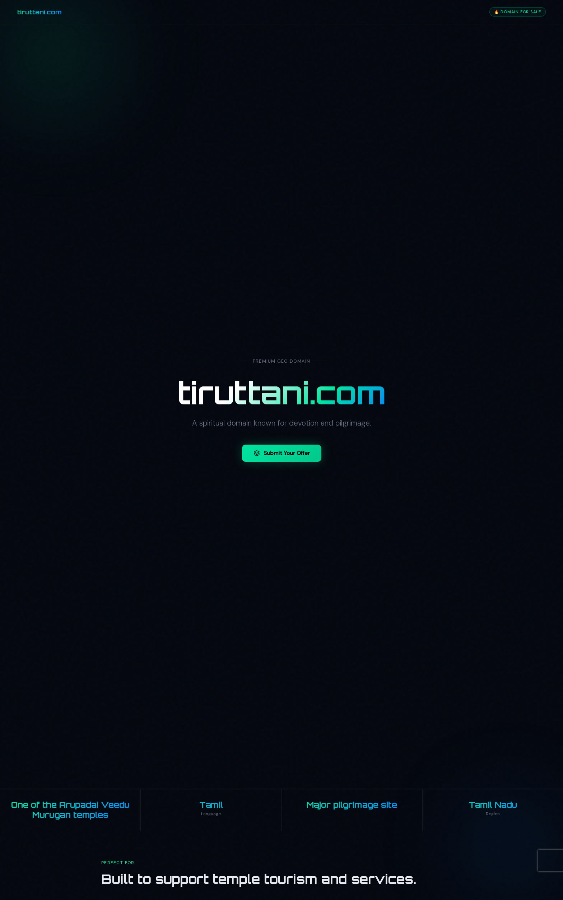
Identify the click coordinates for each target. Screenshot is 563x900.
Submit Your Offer (281, 453)
